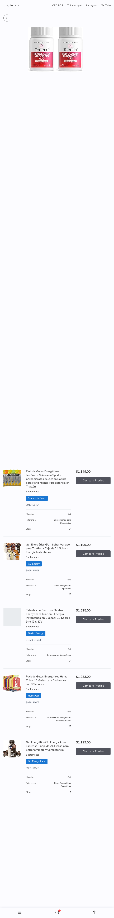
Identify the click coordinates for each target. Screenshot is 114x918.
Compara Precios (93, 480)
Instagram (91, 5)
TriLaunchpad (74, 5)
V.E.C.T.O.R (57, 5)
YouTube (106, 5)
